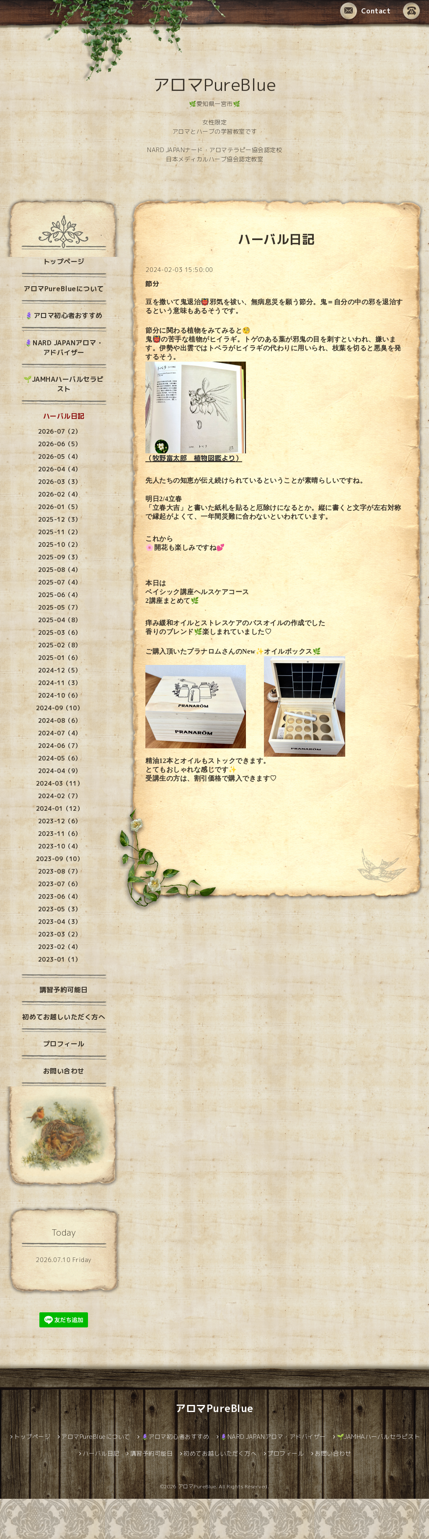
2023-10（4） (59, 846)
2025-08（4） (59, 570)
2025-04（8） (59, 620)
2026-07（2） (59, 431)
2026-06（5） (59, 444)
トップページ (64, 261)
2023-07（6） (59, 884)
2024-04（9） (59, 771)
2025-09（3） (59, 557)
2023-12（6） (59, 821)
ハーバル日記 (64, 416)
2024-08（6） (59, 720)
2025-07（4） (59, 582)
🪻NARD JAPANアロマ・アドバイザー (63, 347)
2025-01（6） (59, 658)
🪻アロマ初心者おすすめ (64, 315)
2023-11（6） (59, 834)
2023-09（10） (59, 859)
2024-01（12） (59, 808)
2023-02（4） (59, 947)
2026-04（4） (59, 469)
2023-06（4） (59, 896)
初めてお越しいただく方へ (63, 1017)
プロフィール (64, 1043)
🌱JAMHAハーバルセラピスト (63, 384)
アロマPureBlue (215, 84)
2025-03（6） (59, 632)
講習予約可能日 (63, 989)
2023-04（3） (59, 922)
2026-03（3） (59, 482)
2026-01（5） (59, 507)
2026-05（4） (59, 456)
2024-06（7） (59, 746)
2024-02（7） (59, 796)
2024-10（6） (59, 695)
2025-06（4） (59, 595)
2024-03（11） (59, 783)
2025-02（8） (59, 645)
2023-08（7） (59, 871)
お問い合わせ (64, 1071)
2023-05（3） (59, 909)
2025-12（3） (59, 519)
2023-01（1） (59, 959)
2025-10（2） (59, 544)
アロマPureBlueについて (63, 288)
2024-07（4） (59, 733)
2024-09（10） (59, 708)
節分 (152, 283)
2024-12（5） (59, 670)
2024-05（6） (59, 758)
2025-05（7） (59, 607)
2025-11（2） (59, 532)
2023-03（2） (59, 934)
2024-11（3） (59, 683)
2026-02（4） (59, 494)
